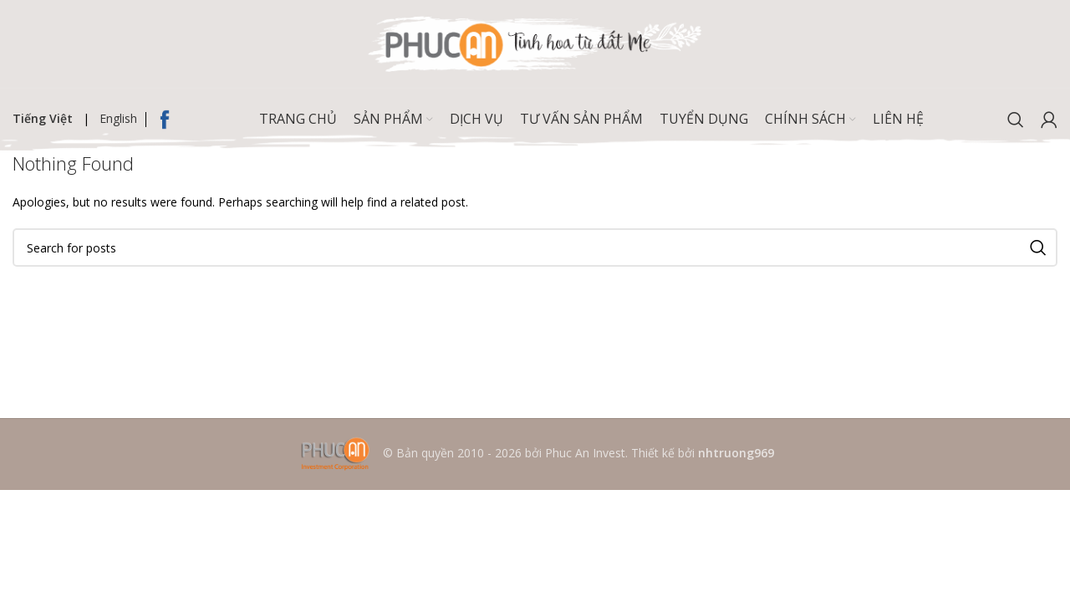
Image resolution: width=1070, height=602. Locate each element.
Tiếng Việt (43, 118)
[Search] (1015, 119)
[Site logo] (535, 42)
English (118, 118)
